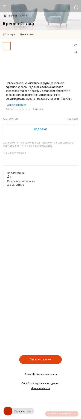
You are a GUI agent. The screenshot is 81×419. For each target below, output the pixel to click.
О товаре (9, 34)
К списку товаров (16, 152)
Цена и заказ (27, 34)
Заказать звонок (40, 359)
